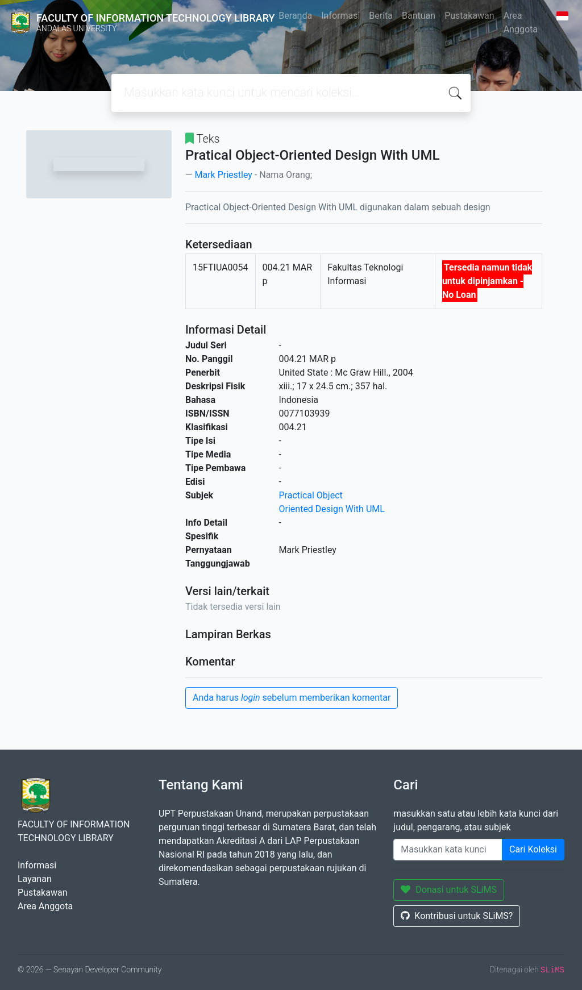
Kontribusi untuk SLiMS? (457, 915)
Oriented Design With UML (332, 509)
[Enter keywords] (447, 849)
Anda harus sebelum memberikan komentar (291, 697)
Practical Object (311, 495)
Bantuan (418, 15)
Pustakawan (469, 15)
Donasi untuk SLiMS (449, 889)
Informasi (340, 15)
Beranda (295, 15)
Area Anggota (521, 22)
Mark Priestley (223, 174)
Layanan (35, 878)
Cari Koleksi (533, 849)
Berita (381, 15)
